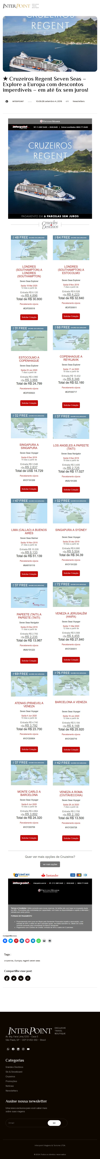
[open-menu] (95, 6)
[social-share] (7, 978)
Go (54, 1123)
